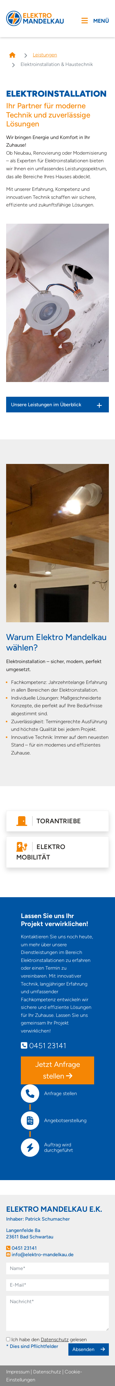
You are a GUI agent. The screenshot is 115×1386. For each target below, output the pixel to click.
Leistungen (45, 55)
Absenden (88, 1349)
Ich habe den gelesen (49, 1339)
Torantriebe (48, 821)
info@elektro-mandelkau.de (43, 1254)
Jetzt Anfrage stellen (57, 1070)
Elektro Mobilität (40, 851)
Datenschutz (55, 1339)
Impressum (17, 1372)
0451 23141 (43, 1045)
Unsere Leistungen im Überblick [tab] (46, 404)
